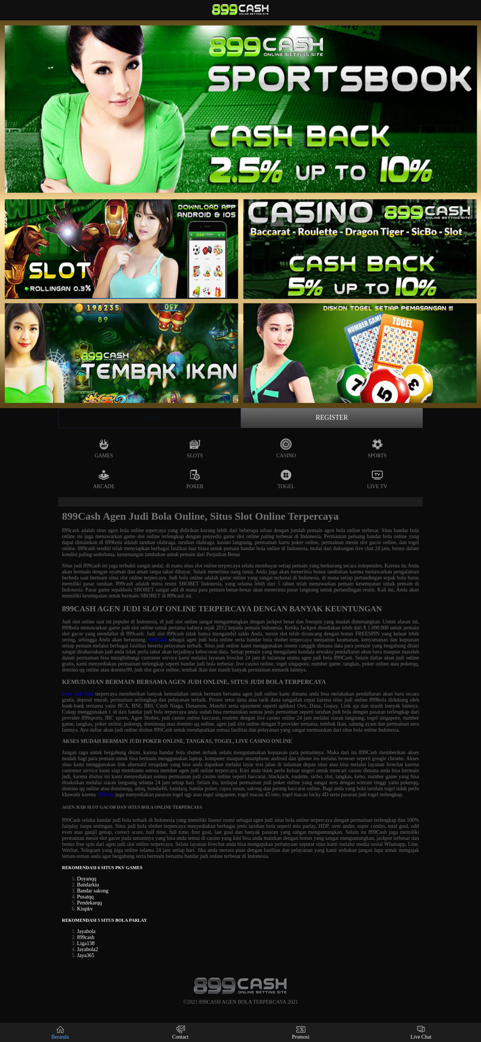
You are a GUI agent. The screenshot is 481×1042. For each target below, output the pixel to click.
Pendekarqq (89, 903)
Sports (377, 448)
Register (332, 417)
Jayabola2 (87, 949)
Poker (195, 479)
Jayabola (86, 931)
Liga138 (86, 943)
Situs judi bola (78, 694)
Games (104, 448)
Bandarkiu (88, 885)
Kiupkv (85, 909)
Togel (286, 479)
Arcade (104, 479)
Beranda (60, 1032)
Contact (180, 1032)
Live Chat (420, 1032)
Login (149, 418)
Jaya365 (85, 955)
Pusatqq (85, 897)
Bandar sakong (93, 891)
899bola (105, 794)
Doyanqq (86, 879)
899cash (85, 937)
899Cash (157, 640)
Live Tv (377, 479)
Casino (286, 448)
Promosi (301, 1032)
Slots (195, 448)
